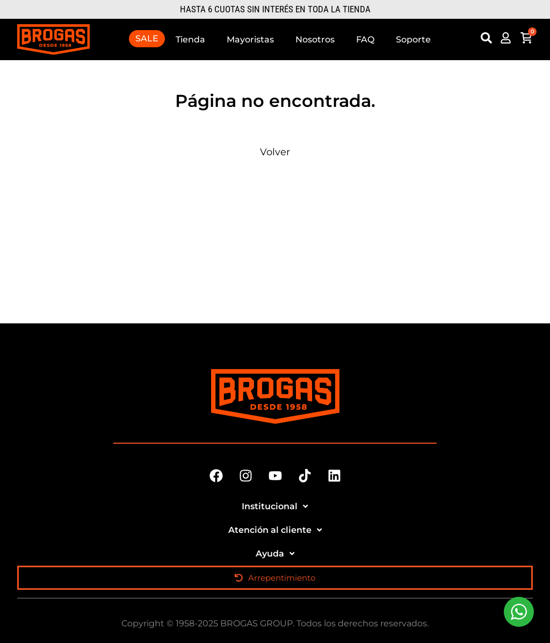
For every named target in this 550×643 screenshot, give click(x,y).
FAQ (365, 39)
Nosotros (315, 39)
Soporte (413, 39)
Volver (275, 152)
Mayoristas (250, 39)
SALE (146, 38)
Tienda (190, 39)
